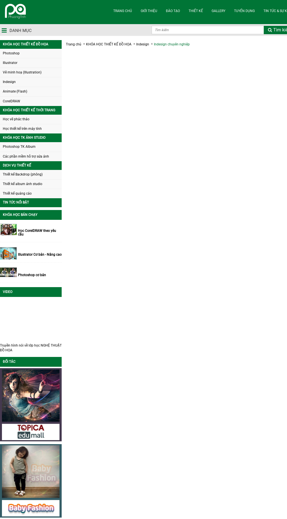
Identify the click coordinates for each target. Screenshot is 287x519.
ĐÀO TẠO (173, 11)
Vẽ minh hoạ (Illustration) (22, 72)
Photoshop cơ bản (32, 275)
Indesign (9, 82)
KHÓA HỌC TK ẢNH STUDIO (24, 138)
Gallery (218, 11)
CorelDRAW (11, 101)
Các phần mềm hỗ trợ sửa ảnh (26, 156)
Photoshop (11, 53)
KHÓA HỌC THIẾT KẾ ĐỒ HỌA (25, 44)
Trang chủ (73, 44)
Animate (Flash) (15, 91)
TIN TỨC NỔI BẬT (16, 202)
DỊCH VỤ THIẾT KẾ (17, 165)
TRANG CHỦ (122, 11)
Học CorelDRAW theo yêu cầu (37, 232)
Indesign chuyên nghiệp (172, 44)
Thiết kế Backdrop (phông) (23, 174)
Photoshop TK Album (19, 147)
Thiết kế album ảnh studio (22, 184)
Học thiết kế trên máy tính (22, 129)
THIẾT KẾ (196, 11)
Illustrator (10, 63)
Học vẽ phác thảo (16, 119)
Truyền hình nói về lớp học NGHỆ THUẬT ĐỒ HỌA (31, 347)
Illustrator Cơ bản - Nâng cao (40, 255)
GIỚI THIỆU (149, 11)
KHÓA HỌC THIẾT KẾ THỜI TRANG (29, 110)
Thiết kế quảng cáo (17, 193)
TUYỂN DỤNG (244, 11)
